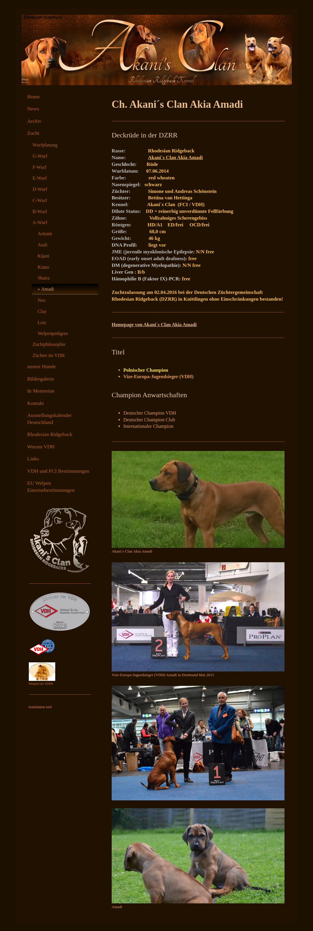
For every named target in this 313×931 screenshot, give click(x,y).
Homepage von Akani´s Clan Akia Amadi (154, 324)
